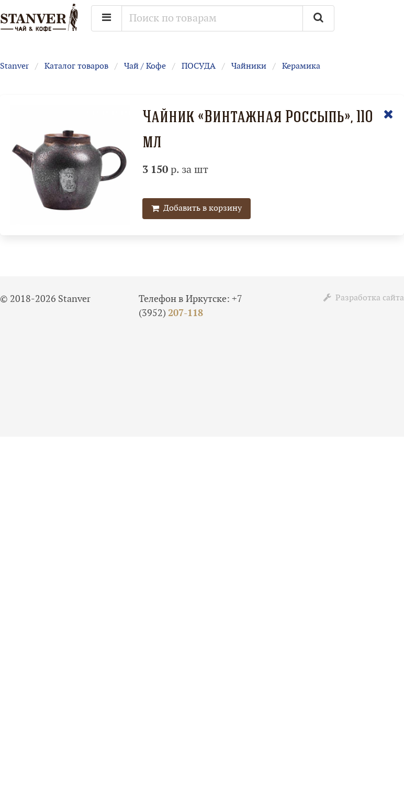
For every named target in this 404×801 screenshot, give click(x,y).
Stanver (14, 66)
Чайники (248, 66)
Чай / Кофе (145, 66)
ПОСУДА (199, 66)
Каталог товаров (76, 66)
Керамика (301, 66)
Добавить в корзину (196, 208)
